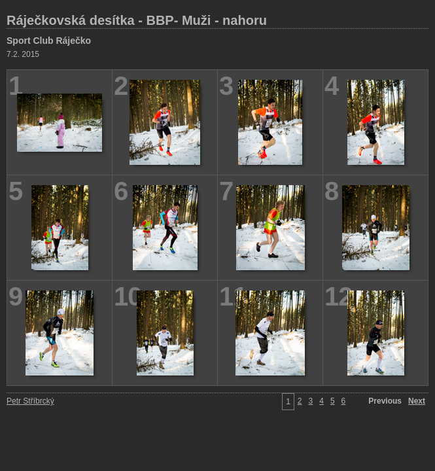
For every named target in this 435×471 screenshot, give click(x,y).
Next (416, 401)
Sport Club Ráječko (49, 40)
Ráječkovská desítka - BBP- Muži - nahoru (137, 20)
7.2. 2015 (23, 54)
